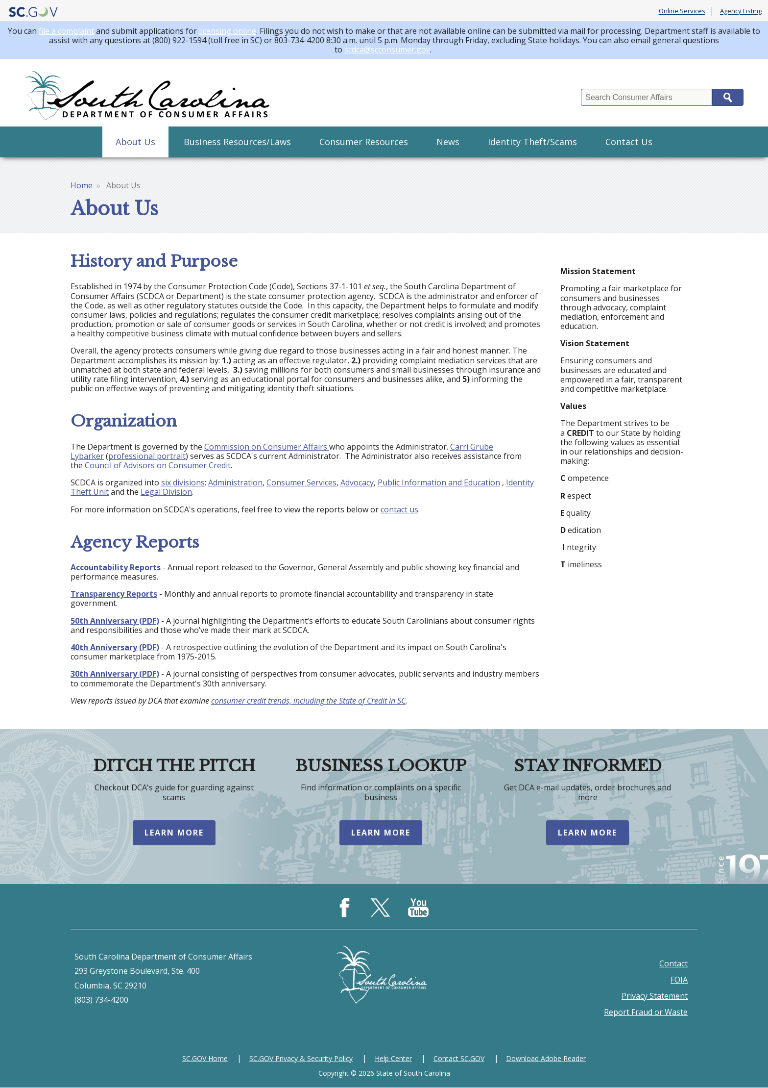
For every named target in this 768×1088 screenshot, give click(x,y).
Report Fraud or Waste (646, 1012)
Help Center (393, 1058)
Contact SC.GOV (458, 1058)
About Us (135, 142)
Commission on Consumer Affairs (266, 446)
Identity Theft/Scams (532, 142)
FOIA (679, 980)
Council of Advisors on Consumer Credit (158, 465)
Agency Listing (741, 11)
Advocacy (357, 482)
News (447, 142)
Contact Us (628, 142)
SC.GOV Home (205, 1058)
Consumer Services (301, 482)
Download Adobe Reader (546, 1058)
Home (82, 185)
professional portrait (147, 456)
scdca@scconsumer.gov (387, 49)
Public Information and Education (439, 482)
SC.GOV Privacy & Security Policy (301, 1058)
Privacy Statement (655, 996)
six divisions (183, 482)
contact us (399, 509)
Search (728, 97)
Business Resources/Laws (237, 142)
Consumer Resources (363, 142)
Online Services (682, 11)
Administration (235, 482)
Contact (673, 964)
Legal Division (166, 491)
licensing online (227, 30)
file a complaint (66, 30)
